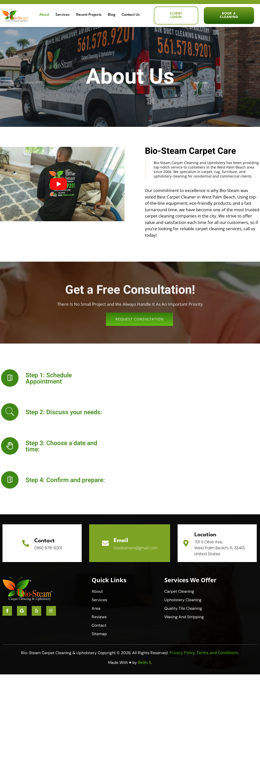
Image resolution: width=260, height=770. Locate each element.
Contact (44, 541)
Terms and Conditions (217, 652)
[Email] (105, 543)
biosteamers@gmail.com (136, 548)
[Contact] (25, 543)
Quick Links (109, 580)
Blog (116, 15)
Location (206, 535)
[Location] (186, 543)
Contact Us (133, 15)
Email (121, 540)
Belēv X (144, 662)
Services (71, 15)
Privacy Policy (182, 652)
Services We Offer (190, 580)
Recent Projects (95, 15)
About (55, 15)
